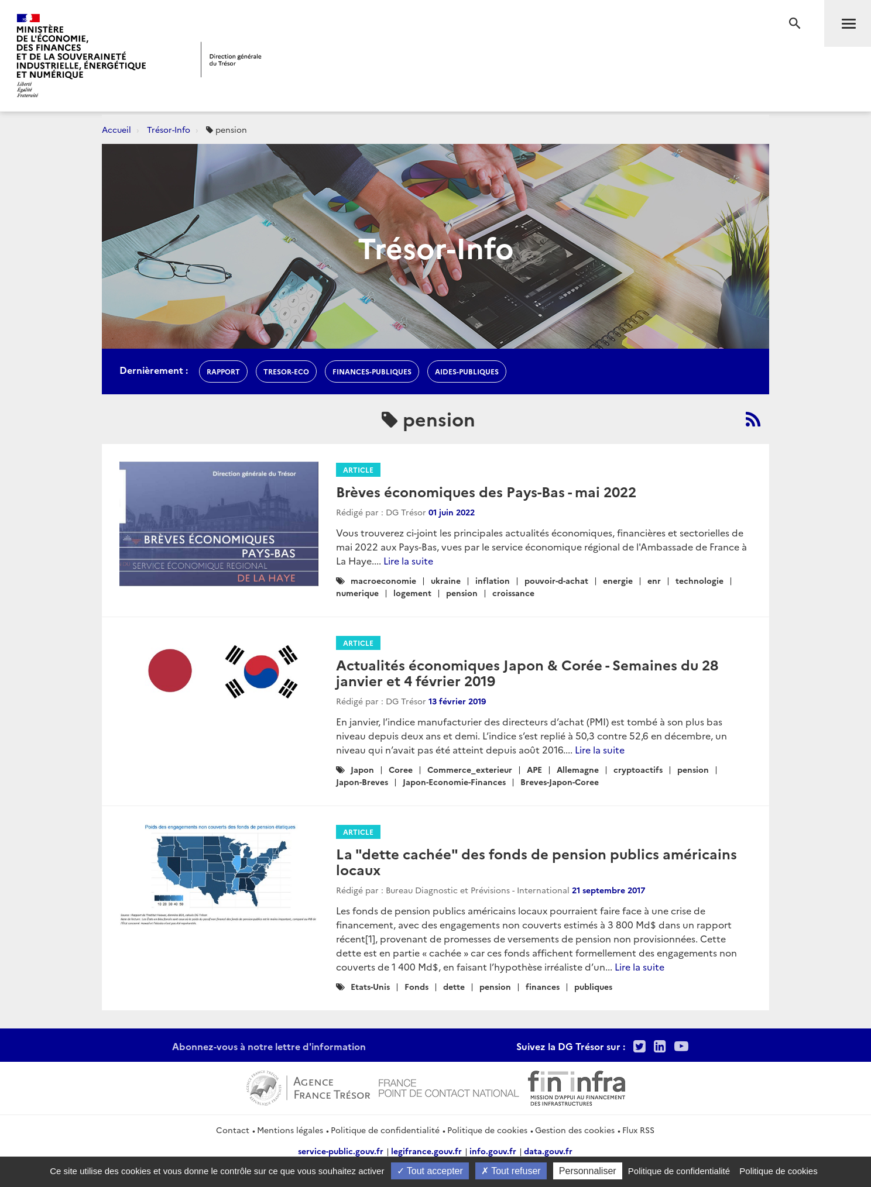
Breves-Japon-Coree (559, 781)
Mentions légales (290, 1130)
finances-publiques (372, 371)
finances (543, 986)
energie (618, 580)
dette (454, 986)
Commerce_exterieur (469, 769)
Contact (232, 1130)
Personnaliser (587, 1171)
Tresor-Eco (286, 371)
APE (534, 769)
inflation (492, 580)
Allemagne (578, 769)
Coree (401, 769)
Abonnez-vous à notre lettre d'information (269, 1046)
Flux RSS (638, 1130)
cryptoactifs (638, 769)
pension (462, 592)
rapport (223, 371)
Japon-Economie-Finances (454, 781)
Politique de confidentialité (385, 1130)
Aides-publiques (467, 371)
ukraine (446, 580)
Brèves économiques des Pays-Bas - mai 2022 (486, 491)
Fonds (416, 986)
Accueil (116, 129)
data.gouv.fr (548, 1151)
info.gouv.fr (492, 1151)
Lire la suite (408, 560)
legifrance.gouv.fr (426, 1151)
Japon (362, 769)
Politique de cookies (487, 1130)
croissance (513, 592)
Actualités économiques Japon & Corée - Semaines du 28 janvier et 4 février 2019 (527, 672)
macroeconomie (383, 580)
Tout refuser (511, 1171)
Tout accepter (430, 1171)
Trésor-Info (168, 129)
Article (358, 469)
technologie (699, 580)
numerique (357, 592)
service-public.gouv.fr (340, 1151)
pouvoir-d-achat (556, 580)
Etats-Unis (370, 986)
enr (654, 580)
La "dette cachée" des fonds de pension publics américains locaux (536, 861)
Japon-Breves (362, 781)
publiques (593, 986)
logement (412, 592)
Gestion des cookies (575, 1130)
